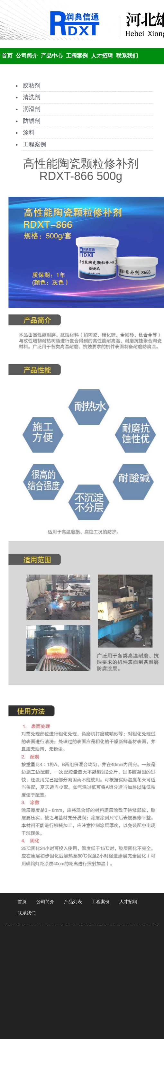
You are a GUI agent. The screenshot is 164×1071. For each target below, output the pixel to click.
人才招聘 (102, 56)
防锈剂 (30, 121)
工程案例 (77, 56)
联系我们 (127, 56)
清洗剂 (30, 97)
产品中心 (52, 56)
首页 (7, 56)
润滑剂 (30, 109)
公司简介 (27, 56)
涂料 (27, 132)
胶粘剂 (30, 85)
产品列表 (73, 901)
